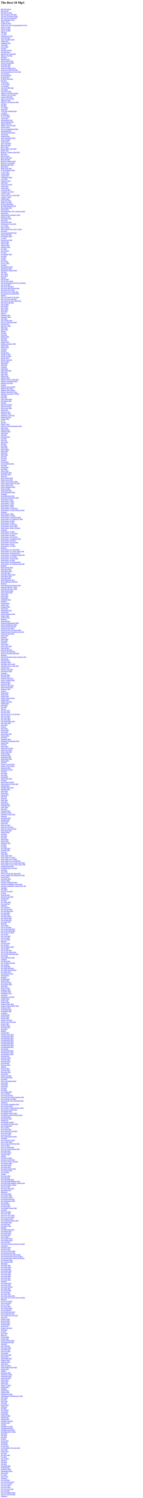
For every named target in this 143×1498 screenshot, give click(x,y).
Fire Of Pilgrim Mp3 (7, 947)
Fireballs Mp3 (5, 979)
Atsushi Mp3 (5, 141)
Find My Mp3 (5, 668)
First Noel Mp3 (6, 1235)
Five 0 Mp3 (4, 1476)
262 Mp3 (4, 106)
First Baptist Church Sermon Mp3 (11, 1115)
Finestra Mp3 (5, 736)
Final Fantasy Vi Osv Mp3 (9, 533)
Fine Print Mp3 (6, 719)
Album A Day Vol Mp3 (8, 125)
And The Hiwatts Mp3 (8, 133)
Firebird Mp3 (5, 981)
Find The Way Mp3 (7, 678)
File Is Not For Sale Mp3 (9, 299)
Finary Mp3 (4, 635)
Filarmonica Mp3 (6, 269)
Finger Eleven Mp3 (7, 748)
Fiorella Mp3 (5, 877)
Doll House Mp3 (6, 218)
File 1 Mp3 (4, 274)
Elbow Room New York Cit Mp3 (11, 229)
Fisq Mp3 (4, 1403)
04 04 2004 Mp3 (6, 75)
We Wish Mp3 (5, 52)
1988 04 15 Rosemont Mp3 (9, 93)
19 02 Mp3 (4, 90)
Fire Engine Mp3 (6, 918)
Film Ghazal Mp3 (6, 399)
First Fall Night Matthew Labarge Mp (13, 1183)
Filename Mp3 (5, 315)
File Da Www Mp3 (7, 281)
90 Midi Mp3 (5, 115)
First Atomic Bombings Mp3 (10, 1104)
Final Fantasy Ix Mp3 (7, 523)
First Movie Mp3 (6, 1231)
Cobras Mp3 (5, 188)
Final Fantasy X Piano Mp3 (9, 558)
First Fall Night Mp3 (7, 1179)
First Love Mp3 (6, 1213)
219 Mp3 (4, 104)
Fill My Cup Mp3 (6, 360)
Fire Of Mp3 (5, 945)
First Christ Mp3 (6, 1129)
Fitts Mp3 (4, 1462)
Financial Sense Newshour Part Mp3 (12, 632)
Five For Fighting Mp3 (8, 1493)
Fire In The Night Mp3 (8, 931)
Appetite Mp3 (5, 136)
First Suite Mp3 (6, 1285)
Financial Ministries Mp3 (9, 625)
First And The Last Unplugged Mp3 (12, 1101)
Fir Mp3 (3, 893)
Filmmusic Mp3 (6, 413)
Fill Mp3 (3, 351)
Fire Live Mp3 (5, 940)
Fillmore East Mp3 (7, 383)
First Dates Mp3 (6, 1153)
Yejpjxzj (3, 691)
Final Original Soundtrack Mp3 (11, 585)
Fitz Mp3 (4, 1464)
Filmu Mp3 (4, 433)
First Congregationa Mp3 (9, 1136)
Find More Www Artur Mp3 (10, 666)
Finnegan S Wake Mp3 (8, 814)
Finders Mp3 (5, 696)
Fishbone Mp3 (5, 1360)
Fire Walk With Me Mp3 (8, 970)
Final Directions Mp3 (7, 496)
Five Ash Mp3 (5, 1480)
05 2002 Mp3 (5, 77)
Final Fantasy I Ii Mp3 (8, 515)
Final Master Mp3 (6, 571)
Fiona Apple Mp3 (6, 855)
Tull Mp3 (4, 32)
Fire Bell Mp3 (5, 915)
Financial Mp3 (5, 621)
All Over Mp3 (5, 127)
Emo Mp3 (4, 231)
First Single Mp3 (6, 1271)
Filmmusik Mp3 (6, 417)
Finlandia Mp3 (5, 805)
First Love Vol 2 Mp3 (7, 1217)
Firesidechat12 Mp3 (7, 1054)
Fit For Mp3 (5, 1441)
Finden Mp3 (5, 693)
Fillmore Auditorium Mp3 (9, 381)
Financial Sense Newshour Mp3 (11, 630)
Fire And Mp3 (5, 907)
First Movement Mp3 (7, 1229)
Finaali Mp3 (5, 467)
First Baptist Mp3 (6, 1111)
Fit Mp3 (3, 1439)
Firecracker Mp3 (6, 983)
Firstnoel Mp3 (5, 1321)
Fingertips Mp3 (6, 768)
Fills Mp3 (4, 396)
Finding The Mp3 (6, 702)
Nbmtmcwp (4, 1120)
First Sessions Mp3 (7, 1262)
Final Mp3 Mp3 (6, 578)
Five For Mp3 (5, 1491)
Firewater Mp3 (5, 1065)
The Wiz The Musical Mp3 (9, 16)
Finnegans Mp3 (6, 818)
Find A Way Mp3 (6, 646)
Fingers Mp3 (5, 761)
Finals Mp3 (4, 609)
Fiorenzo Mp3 (5, 881)
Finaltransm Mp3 (6, 610)
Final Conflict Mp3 (7, 485)
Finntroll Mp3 (5, 832)
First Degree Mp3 (6, 1163)
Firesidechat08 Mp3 (7, 1047)
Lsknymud (4, 1246)
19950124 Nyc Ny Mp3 (8, 95)
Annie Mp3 (4, 134)
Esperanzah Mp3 (6, 235)
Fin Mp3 (3, 460)
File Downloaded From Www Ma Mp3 (13, 283)
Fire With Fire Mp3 (7, 974)
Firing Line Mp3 (6, 1076)
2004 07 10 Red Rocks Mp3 (10, 102)
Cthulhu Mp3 (5, 199)
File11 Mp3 (4, 308)
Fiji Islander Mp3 (6, 254)
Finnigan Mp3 (5, 820)
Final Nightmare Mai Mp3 (9, 582)
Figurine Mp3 (5, 245)
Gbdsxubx (4, 1407)
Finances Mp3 (5, 617)
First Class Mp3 (6, 1135)
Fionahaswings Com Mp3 (9, 868)
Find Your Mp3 (6, 684)
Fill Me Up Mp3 (6, 356)
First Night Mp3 (6, 1233)
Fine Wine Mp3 (6, 723)
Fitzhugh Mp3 (5, 1467)
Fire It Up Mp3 (5, 936)
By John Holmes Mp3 (8, 170)
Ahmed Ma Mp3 (6, 124)
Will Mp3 (4, 57)
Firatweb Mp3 (5, 895)
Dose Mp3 (4, 220)
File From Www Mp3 (8, 290)
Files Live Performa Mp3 (9, 322)
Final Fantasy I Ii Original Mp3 (11, 517)
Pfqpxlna (4, 941)
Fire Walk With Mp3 (7, 968)
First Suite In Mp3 (7, 1287)
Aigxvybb (4, 1317)
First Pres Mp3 (5, 1249)
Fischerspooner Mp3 (7, 1342)
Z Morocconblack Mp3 (8, 68)
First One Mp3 (5, 1242)
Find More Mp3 (6, 662)
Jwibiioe (3, 1174)
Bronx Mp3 (4, 167)
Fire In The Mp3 (6, 927)
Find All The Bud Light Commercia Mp (13, 657)
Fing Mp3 (4, 737)
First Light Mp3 (6, 1212)
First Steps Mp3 (6, 1280)
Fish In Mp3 (5, 1357)
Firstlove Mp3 (5, 1319)
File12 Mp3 (4, 310)
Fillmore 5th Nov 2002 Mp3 (10, 379)
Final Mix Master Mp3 (8, 575)
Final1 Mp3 (4, 594)
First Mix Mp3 (5, 1224)
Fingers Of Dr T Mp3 (7, 766)
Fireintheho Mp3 (6, 1011)
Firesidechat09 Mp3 (7, 1051)
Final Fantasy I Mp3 (7, 514)
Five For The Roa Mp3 (8, 1494)
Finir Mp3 (4, 773)
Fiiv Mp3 (4, 249)
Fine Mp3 (4, 707)
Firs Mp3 (4, 1088)
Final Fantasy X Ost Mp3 (9, 557)
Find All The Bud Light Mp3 (10, 653)
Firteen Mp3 (5, 1326)
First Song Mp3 (6, 1274)
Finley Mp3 (4, 807)
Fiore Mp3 (4, 872)
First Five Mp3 (5, 1187)
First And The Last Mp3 (8, 1099)
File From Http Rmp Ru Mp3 (10, 288)
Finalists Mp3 (5, 603)
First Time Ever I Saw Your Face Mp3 (13, 1297)
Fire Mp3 (4, 900)
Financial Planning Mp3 (8, 626)
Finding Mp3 (5, 700)
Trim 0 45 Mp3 (6, 31)
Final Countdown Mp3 (8, 487)
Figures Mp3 (5, 243)
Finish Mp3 (4, 777)
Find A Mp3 (4, 644)
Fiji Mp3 (3, 252)
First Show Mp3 (6, 1267)
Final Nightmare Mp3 (8, 580)
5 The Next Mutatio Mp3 (9, 111)
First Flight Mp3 (6, 1190)
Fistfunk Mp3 (5, 1419)
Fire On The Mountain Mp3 (9, 954)
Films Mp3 (4, 428)
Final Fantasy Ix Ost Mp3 (9, 524)
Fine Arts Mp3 (5, 711)
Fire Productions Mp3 (8, 957)
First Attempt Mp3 (7, 1106)
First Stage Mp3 (6, 1276)
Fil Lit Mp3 (4, 261)
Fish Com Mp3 (5, 1351)
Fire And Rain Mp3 (7, 911)
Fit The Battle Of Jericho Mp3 (10, 1448)
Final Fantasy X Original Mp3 (10, 553)
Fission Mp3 (5, 1405)
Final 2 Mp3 (5, 471)
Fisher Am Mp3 (6, 1365)
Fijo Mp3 (4, 256)
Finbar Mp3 (4, 639)
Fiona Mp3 (4, 854)
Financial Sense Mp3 (7, 628)
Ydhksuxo (4, 1478)
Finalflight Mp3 (6, 600)
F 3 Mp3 (3, 238)
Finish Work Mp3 (6, 779)
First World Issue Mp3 (8, 1312)
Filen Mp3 (4, 311)
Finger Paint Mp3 (6, 752)
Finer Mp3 (4, 725)
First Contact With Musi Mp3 (10, 1144)
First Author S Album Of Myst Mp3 (12, 1108)
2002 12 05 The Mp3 (7, 99)
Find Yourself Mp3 (7, 687)
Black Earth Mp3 (6, 158)
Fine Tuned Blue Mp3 (8, 721)
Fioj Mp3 (4, 847)
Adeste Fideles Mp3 (7, 122)
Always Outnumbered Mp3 (9, 129)
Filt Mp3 (3, 444)
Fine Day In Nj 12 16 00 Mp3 (10, 714)
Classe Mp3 (4, 186)
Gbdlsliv (3, 1156)
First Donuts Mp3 (6, 1170)
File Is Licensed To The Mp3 (10, 297)
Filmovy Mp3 (5, 424)
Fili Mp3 (3, 333)
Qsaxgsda (4, 673)
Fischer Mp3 (5, 1339)
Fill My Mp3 (5, 358)
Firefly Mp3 (5, 1000)
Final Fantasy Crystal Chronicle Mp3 (12, 510)
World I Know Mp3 (7, 61)
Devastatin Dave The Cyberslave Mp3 (13, 211)
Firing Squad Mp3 (6, 1077)
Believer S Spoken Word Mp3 (10, 152)
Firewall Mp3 (5, 1063)
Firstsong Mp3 (5, 1323)
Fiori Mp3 (4, 889)
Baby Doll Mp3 (6, 145)
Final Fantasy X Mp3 (7, 544)
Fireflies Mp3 (5, 999)
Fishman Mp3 (5, 1392)
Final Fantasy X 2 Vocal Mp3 (10, 549)
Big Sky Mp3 (5, 156)
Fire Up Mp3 (5, 965)
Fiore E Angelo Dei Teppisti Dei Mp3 (13, 875)
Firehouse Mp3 (5, 1008)
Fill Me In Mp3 (6, 354)
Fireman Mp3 (5, 1017)
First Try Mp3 (5, 1305)
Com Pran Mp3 (6, 190)
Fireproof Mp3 (5, 1027)
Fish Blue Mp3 (5, 1349)
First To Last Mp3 (6, 1301)
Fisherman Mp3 (6, 1373)
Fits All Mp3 (5, 1459)
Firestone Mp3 (5, 1059)
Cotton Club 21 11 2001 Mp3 (10, 195)
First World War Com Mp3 (9, 1315)
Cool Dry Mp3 (5, 193)
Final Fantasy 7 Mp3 (7, 503)
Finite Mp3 (4, 793)
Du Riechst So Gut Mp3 (8, 224)
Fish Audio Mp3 (6, 1348)
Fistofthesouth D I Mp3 (8, 1432)
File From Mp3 (6, 285)
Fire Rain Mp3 (5, 961)
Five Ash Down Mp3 (7, 1482)
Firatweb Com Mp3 (7, 897)
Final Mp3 (4, 469)
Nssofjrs (3, 260)
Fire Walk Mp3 (5, 966)
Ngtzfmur (4, 1281)
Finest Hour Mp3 (6, 734)
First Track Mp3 (6, 1303)
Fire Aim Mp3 (5, 904)
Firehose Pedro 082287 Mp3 (10, 1006)
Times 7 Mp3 (5, 22)
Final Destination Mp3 (8, 492)
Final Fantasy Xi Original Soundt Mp (13, 564)
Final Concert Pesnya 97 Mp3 (10, 483)
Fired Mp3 (4, 986)
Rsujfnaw (4, 601)
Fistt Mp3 (4, 1435)
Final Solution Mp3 (7, 591)
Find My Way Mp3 (7, 669)
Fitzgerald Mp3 (6, 1466)
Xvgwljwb (4, 995)
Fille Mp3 (4, 365)
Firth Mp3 (4, 1330)
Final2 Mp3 (4, 596)
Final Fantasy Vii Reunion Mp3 (11, 539)
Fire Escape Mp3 (6, 920)
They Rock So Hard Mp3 (9, 18)
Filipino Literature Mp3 (8, 344)
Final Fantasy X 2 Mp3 (8, 546)
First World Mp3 (6, 1310)
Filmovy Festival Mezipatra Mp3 (11, 426)
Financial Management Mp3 (10, 623)
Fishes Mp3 (4, 1382)
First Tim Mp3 (5, 1292)
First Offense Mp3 (7, 1240)
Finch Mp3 (4, 641)
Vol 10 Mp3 (4, 47)
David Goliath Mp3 (7, 204)
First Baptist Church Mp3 (9, 1113)
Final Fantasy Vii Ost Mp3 (9, 537)
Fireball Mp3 (5, 975)
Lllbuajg (3, 1067)
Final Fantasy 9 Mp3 (7, 507)
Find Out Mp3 (5, 675)
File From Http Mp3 (7, 286)
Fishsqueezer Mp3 (7, 1394)
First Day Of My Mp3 (8, 1160)
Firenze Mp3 (5, 1024)
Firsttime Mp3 (5, 1324)
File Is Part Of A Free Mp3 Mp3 (11, 301)
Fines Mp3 (4, 728)
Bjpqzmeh (4, 1263)
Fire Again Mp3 (6, 902)
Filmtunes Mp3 (6, 431)
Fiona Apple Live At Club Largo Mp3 (13, 863)
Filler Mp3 (4, 372)
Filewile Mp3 (5, 324)
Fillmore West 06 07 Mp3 (9, 392)
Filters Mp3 (4, 451)
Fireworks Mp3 (6, 1072)
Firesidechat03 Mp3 (7, 1040)
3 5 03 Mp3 (4, 107)
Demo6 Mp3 (5, 209)
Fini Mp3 (4, 771)
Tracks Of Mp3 (6, 29)
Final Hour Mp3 (6, 569)
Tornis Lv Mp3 (5, 27)
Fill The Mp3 (5, 362)
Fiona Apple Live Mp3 (8, 857)
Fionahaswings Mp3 (7, 866)
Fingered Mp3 (5, 753)
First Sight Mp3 (6, 1269)
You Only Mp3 (5, 66)
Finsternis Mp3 (5, 843)
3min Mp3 (4, 109)
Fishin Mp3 (4, 1383)
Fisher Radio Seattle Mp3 (9, 1367)
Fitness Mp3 (5, 1451)
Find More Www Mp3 (8, 664)
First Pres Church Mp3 (8, 1251)
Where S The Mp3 (7, 56)
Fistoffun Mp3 (5, 1423)
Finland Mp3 (5, 804)
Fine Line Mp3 (5, 718)
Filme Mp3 (4, 410)
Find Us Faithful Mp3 (8, 680)
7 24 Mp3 (4, 113)
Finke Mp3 (4, 800)
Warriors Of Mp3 (6, 50)
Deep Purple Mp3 (6, 208)
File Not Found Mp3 (7, 303)
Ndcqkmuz (4, 1442)
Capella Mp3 (5, 175)
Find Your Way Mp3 (7, 685)
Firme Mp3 (4, 1086)
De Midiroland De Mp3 (8, 206)
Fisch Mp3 (4, 1333)
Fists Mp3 (4, 1433)
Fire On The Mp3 (6, 950)
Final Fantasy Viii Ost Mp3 (9, 542)
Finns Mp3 (4, 823)
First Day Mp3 (5, 1154)
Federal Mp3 (5, 242)
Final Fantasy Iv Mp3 (7, 521)
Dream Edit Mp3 (6, 222)
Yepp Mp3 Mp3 (6, 65)
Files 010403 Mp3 (6, 320)
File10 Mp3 (4, 306)
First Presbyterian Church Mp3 (11, 1255)
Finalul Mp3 (5, 612)
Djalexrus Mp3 (5, 217)
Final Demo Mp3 (6, 490)
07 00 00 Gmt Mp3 (7, 79)
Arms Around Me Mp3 (8, 138)
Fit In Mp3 (4, 1444)
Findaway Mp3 (5, 689)
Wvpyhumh (4, 1049)
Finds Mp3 (4, 705)
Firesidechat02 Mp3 (7, 1038)
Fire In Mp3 (4, 925)
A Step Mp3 (4, 118)
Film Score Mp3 (6, 406)
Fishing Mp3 (5, 1387)
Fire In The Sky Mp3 (7, 932)
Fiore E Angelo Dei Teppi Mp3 (11, 873)
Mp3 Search (5, 11)
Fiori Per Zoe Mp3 (7, 891)
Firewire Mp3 (5, 1068)
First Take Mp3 (6, 1289)
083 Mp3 (4, 81)
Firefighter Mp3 (6, 991)
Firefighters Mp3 (6, 993)
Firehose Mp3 (5, 1002)
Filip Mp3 (4, 340)
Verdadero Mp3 (6, 43)
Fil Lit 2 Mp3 (5, 263)
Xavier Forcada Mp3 (7, 63)
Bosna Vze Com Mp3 (8, 163)
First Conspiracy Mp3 (8, 1140)
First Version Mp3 (6, 1308)
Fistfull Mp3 (5, 1417)
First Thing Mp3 (6, 1290)
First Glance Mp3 (6, 1195)
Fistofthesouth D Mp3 (8, 1430)
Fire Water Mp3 (6, 972)
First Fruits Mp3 (6, 1194)
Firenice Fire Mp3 (6, 1020)
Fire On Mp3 (5, 949)
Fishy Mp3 (4, 1398)
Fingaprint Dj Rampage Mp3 (10, 741)
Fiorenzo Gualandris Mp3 (9, 882)
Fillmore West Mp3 (7, 388)
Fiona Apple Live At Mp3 (9, 859)
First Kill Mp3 (5, 1204)
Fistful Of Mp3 (5, 1416)
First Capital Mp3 (6, 1126)
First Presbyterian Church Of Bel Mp (12, 1258)
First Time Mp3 (6, 1294)
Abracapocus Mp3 (7, 120)
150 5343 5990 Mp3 (7, 88)
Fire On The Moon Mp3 (8, 952)
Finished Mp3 (5, 786)
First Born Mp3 (6, 1117)
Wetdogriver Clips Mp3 (8, 54)
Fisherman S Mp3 (6, 1374)
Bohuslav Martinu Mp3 (8, 161)
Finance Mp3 (5, 616)
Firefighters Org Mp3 (7, 997)
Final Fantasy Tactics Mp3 (9, 526)
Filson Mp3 (4, 442)
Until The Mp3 (5, 38)
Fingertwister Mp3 (7, 770)
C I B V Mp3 (5, 172)
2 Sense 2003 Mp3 (7, 97)
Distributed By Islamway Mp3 (10, 215)
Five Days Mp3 (6, 1485)
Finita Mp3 (4, 791)
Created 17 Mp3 (6, 197)
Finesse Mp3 (5, 730)
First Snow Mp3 (6, 1272)
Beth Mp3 (4, 154)
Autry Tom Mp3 (6, 143)
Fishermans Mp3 (6, 1376)
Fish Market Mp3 (6, 1358)
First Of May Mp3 (7, 1238)
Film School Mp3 (6, 405)
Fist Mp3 (4, 1408)
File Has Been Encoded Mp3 (10, 294)
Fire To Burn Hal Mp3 (8, 963)
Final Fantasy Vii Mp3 (8, 535)
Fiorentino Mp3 (6, 879)
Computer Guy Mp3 (7, 192)
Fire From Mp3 (6, 922)
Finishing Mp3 (5, 789)
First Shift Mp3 (6, 1265)
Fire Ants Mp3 (5, 913)
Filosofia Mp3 (5, 437)
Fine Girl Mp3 (5, 716)
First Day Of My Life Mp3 (9, 1161)
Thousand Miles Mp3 (7, 20)
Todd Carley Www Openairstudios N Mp (14, 25)
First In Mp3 (5, 1203)
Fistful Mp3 (4, 1414)
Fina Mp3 (4, 465)
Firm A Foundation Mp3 (8, 1081)
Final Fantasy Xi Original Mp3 (10, 562)
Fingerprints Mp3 (6, 759)
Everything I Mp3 (6, 236)
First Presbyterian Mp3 (8, 1253)
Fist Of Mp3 (5, 1410)
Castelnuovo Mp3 (6, 177)
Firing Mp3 (4, 1074)
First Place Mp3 (6, 1247)
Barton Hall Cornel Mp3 (8, 149)
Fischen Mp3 (5, 1337)
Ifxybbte (3, 385)
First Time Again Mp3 (8, 1296)
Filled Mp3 (4, 369)
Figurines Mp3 (5, 247)
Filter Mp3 (4, 447)
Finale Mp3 (4, 598)
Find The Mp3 (5, 677)
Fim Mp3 (4, 456)
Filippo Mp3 (5, 347)
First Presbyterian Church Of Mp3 (12, 1256)
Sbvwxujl (4, 440)
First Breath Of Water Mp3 (9, 1124)
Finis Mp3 (4, 775)
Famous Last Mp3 (6, 240)
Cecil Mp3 (4, 179)
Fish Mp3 (4, 1344)
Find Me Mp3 (5, 660)
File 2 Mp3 (4, 276)
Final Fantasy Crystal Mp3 (9, 508)
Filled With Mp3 (6, 371)
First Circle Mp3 (6, 1133)
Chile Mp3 (4, 183)
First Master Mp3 (6, 1222)
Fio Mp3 (3, 845)
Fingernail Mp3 (6, 755)
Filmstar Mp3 (5, 430)
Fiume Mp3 (4, 1473)
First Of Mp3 (5, 1237)
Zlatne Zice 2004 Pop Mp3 (9, 70)
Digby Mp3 (4, 213)
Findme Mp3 (5, 703)
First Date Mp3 (6, 1151)
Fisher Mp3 (4, 1364)
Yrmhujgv (4, 1013)
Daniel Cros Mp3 (6, 202)
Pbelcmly (4, 1299)
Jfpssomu (4, 798)
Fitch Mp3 (4, 1450)
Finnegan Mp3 (5, 811)
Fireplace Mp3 (5, 1025)
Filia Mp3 (4, 335)
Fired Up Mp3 (5, 988)
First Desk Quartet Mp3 (8, 1169)
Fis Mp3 (3, 1331)
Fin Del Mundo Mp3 (7, 464)
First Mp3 (4, 1090)
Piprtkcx (3, 277)
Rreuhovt (4, 548)
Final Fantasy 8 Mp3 (7, 505)
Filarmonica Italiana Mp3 (9, 270)
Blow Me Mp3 (5, 159)
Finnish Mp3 (5, 821)
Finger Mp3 (4, 746)
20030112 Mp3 (6, 100)
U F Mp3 (4, 34)
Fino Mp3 (4, 836)
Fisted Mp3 (4, 1412)
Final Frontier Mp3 (7, 567)
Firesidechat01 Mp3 (7, 1036)
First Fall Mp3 (5, 1178)
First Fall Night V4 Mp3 (8, 1185)
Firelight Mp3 (5, 1015)
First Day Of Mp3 (6, 1158)
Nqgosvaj (4, 1460)
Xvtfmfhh (4, 1138)
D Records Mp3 (6, 201)
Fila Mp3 (4, 265)
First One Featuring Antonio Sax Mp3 (13, 1244)
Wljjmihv (4, 1389)
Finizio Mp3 (5, 795)
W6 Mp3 (3, 48)
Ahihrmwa (4, 1102)
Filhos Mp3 (4, 329)
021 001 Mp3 (5, 73)
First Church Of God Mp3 (9, 1131)
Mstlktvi (3, 1031)
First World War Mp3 (7, 1314)
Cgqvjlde (4, 1210)
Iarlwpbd (4, 977)
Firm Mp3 (4, 1079)
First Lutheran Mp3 (7, 1219)
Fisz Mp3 (4, 1437)
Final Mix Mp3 (6, 573)
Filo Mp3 (4, 435)
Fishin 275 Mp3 (6, 1385)
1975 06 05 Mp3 (6, 91)
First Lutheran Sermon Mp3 (10, 1221)
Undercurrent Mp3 (7, 36)
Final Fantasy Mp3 (7, 499)
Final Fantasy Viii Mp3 (8, 541)
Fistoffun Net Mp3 (7, 1426)
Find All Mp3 (5, 648)
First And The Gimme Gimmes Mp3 (12, 1097)
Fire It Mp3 (4, 934)
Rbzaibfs (3, 1228)
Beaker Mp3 (5, 150)
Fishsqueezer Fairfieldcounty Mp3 (12, 1396)
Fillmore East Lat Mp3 (8, 387)
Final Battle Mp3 (6, 473)
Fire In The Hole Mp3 (8, 929)
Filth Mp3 (4, 453)
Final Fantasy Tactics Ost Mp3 (10, 528)
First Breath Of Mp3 (7, 1122)
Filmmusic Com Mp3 (7, 415)
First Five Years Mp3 (7, 1188)
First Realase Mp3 (6, 1260)
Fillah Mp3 (4, 363)
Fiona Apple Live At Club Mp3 (11, 861)
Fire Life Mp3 (5, 938)
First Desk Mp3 (6, 1167)
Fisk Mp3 (4, 1399)
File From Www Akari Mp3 (10, 292)
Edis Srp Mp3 (5, 227)
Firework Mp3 (5, 1070)
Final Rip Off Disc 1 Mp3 (9, 587)
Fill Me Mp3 (5, 353)
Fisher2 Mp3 (5, 1369)
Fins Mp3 (4, 838)
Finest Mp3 (4, 732)
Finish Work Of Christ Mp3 (9, 784)
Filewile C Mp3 (6, 326)
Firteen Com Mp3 (6, 1328)
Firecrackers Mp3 (6, 984)
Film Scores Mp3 (6, 408)
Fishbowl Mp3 (5, 1362)
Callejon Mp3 (5, 174)
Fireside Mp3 (5, 1033)
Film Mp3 (4, 397)
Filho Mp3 (4, 328)
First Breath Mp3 (6, 1119)
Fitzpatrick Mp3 (6, 1469)
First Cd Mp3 (5, 1127)
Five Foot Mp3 (5, 1487)
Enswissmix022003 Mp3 (9, 233)
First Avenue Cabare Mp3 (9, 1110)
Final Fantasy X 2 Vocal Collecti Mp (12, 551)
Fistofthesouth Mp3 (7, 1428)
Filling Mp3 (4, 376)
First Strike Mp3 (6, 1283)
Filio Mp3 (4, 338)
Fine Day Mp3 (5, 712)
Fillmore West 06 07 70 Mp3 (10, 394)
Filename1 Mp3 (6, 317)
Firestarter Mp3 (6, 1058)
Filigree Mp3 (5, 337)
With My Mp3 (5, 59)
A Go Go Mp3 (5, 116)
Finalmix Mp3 (5, 607)
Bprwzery (4, 1335)
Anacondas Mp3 (6, 131)
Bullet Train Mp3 (6, 168)
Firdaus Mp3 (5, 898)
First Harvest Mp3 (6, 1197)
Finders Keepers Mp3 (8, 698)
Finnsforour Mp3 (6, 830)
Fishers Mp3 (5, 1380)
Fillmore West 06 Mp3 (8, 390)
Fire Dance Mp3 (6, 916)
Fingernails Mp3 (6, 757)
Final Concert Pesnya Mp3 (9, 481)
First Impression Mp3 (8, 1199)
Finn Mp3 (4, 809)
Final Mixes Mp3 (6, 576)
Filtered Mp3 (5, 449)
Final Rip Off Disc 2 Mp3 (9, 589)
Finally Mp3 (5, 605)
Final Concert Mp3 (7, 480)
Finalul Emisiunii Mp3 (8, 614)
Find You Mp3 (5, 682)
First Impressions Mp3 (8, 1201)
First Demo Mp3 (6, 1165)
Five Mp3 (4, 1475)
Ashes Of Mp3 (5, 140)
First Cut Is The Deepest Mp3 (10, 1149)
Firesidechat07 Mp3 (7, 1045)
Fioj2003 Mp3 (5, 850)
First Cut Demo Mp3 (7, 1147)
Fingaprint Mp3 (6, 739)
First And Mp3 (5, 1093)
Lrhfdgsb (4, 959)
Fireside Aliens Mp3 (7, 1034)
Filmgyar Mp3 (5, 412)
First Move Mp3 (6, 1226)
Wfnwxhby (4, 1085)
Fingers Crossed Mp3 (7, 764)
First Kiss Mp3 (5, 1206)
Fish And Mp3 (5, 1346)
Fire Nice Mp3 (5, 943)
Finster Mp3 (5, 841)
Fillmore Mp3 (5, 378)
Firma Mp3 (4, 1083)
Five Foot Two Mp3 (7, 1489)
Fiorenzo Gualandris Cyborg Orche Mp (13, 886)
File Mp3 (4, 272)
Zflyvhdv (4, 745)
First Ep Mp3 (5, 1172)
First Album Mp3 (6, 1092)
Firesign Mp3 (5, 1056)
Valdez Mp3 (5, 41)
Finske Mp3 (4, 839)
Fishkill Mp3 (5, 1391)
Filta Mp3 (4, 446)
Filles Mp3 (4, 374)
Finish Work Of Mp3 (7, 782)
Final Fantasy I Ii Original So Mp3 (12, 519)
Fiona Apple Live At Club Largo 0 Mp (13, 864)
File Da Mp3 (5, 279)
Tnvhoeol (4, 349)
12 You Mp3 (5, 86)
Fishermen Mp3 (6, 1378)
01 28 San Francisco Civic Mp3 (11, 72)
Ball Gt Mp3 (5, 147)
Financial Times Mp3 (7, 634)
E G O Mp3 (4, 226)
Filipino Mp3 (5, 342)
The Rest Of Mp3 (6, 13)
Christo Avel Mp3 (6, 184)
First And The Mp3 (7, 1095)
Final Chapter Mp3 (7, 478)
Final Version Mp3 (7, 592)
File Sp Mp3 (5, 304)
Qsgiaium (4, 494)
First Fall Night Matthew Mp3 (10, 1181)
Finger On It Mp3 (6, 750)
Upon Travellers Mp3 (7, 39)
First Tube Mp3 (6, 1306)
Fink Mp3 (4, 796)
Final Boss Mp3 (6, 474)
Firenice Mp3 (5, 1018)
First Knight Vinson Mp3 (9, 1208)
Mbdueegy (4, 1192)
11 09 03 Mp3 (5, 84)
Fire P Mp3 (4, 956)
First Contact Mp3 (6, 1142)
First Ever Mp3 (6, 1176)
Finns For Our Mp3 (7, 827)
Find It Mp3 (4, 659)
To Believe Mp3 (6, 23)
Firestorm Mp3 (5, 1061)
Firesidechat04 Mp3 (7, 1042)
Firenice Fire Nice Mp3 (8, 1022)
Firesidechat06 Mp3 (7, 1043)
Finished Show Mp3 (7, 787)
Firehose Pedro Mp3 (7, 1004)
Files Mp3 (4, 319)
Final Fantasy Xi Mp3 (8, 560)
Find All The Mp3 (6, 650)
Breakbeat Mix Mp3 (7, 165)
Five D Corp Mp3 (6, 1484)
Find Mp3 (4, 643)
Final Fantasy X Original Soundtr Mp (13, 555)
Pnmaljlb (4, 923)
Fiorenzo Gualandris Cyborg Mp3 (11, 884)
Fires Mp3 (4, 1029)
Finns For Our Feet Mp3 (8, 829)
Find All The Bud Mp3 (8, 651)
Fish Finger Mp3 (6, 1355)
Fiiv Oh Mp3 (5, 251)
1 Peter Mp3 (5, 82)
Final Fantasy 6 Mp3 (7, 501)
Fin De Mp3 (5, 462)
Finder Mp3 (4, 694)
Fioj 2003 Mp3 (5, 848)
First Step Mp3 (5, 1278)
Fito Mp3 (4, 1453)
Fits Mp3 (4, 1457)
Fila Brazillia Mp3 (7, 267)
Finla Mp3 (4, 802)
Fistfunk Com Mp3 (7, 1421)
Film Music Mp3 (6, 401)
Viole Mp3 (4, 45)
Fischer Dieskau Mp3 (7, 1340)
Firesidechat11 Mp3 (7, 1052)
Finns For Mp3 (5, 825)
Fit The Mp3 (5, 1446)
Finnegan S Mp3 (6, 813)
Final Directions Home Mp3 (10, 498)
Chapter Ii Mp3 (6, 181)
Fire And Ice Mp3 (6, 909)
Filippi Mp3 (4, 345)
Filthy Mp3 (4, 455)
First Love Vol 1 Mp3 (7, 1215)
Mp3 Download (6, 9)
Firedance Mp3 (5, 990)
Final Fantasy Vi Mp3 (8, 532)
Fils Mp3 (4, 439)
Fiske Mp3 (4, 1401)
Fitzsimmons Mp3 (6, 1471)
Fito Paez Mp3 (5, 1455)
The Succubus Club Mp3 (9, 14)
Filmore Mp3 (5, 419)
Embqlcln (4, 906)
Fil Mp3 (3, 258)
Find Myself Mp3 (6, 671)
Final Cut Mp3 (5, 489)
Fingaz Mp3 (5, 743)
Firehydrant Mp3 (6, 1009)
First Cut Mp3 (5, 1145)
